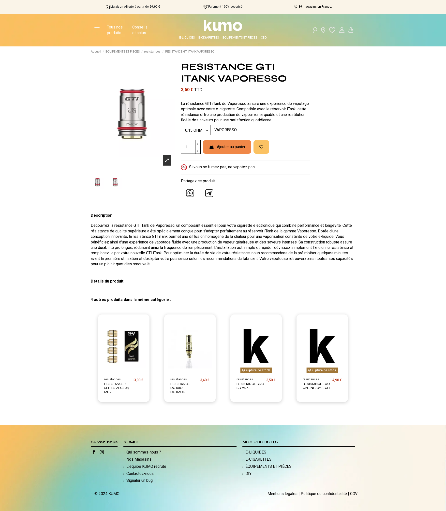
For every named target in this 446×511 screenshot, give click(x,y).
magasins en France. (315, 6)
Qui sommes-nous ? (143, 452)
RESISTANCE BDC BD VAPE (250, 386)
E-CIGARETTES (208, 37)
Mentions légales (282, 493)
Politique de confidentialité (324, 493)
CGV (353, 493)
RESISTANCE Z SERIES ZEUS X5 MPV (116, 388)
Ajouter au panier (227, 146)
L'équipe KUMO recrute (146, 466)
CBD (264, 37)
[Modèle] (195, 130)
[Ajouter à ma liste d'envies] (261, 147)
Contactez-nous (140, 473)
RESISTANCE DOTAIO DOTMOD (180, 388)
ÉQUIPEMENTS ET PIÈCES (240, 37)
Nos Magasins (138, 459)
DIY (248, 473)
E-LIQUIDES (187, 37)
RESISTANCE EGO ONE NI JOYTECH (316, 386)
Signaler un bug (139, 480)
